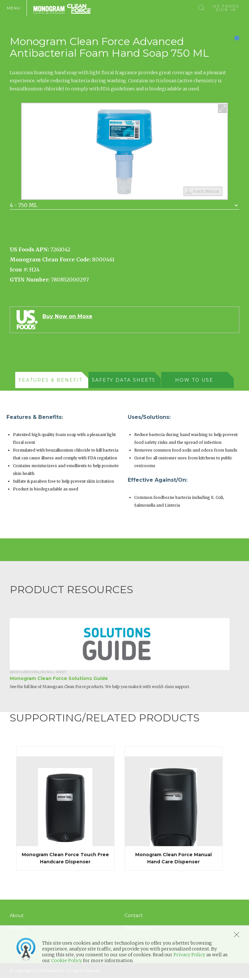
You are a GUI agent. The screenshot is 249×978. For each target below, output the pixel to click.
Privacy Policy (189, 955)
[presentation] (48, 380)
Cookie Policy (66, 960)
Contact (133, 915)
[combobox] (124, 205)
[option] (124, 151)
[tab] (51, 380)
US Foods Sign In (226, 8)
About (17, 915)
